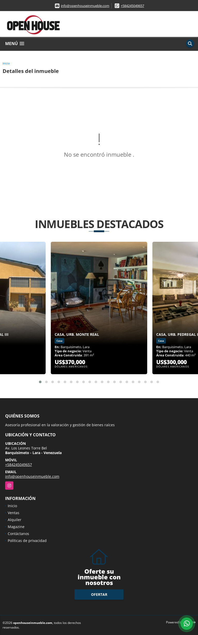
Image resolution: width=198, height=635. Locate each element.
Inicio (6, 63)
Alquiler (14, 519)
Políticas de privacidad (27, 540)
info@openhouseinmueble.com (85, 5)
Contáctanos (18, 533)
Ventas (13, 512)
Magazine (16, 526)
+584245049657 (132, 5)
